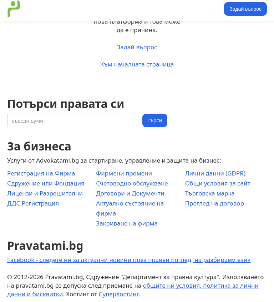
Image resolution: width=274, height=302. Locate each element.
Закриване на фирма (127, 223)
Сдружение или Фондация (46, 183)
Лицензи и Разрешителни (45, 193)
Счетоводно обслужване (132, 183)
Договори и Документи (130, 193)
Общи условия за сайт (217, 183)
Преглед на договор (214, 203)
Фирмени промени (124, 173)
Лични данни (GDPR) (215, 173)
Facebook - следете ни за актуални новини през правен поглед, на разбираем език (128, 260)
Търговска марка (210, 193)
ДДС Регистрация (33, 203)
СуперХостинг (119, 294)
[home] (14, 9)
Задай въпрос (245, 9)
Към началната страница (137, 64)
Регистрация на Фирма (41, 173)
